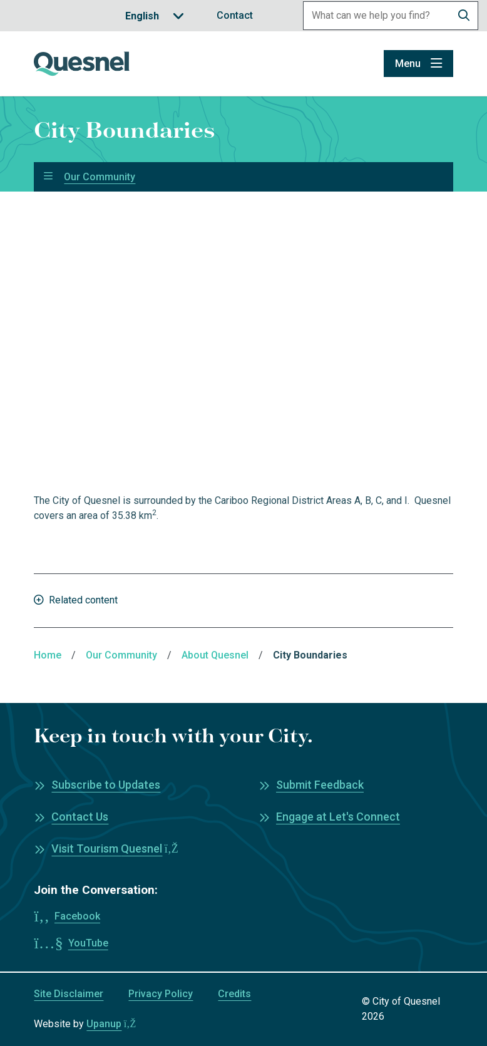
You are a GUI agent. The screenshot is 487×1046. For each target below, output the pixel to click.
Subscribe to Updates (105, 784)
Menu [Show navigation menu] (408, 63)
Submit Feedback (320, 784)
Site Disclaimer (68, 994)
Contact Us (79, 816)
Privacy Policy (160, 994)
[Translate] (154, 16)
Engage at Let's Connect (338, 816)
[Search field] (377, 15)
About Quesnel (215, 655)
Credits (234, 994)
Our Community (99, 177)
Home (47, 655)
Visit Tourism (114, 848)
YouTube (88, 943)
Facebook (77, 916)
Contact (235, 15)
